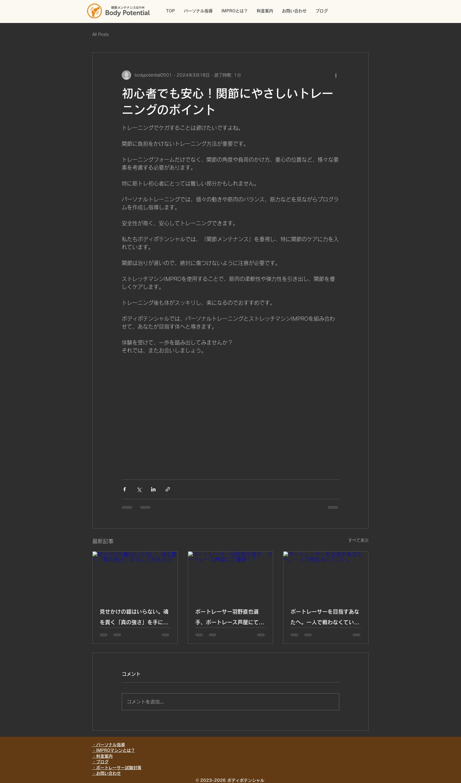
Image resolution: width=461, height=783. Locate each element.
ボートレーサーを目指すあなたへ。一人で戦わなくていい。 (324, 618)
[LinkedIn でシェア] (153, 489)
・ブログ (100, 762)
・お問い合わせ (106, 773)
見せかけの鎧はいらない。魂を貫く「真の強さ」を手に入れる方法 (134, 618)
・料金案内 (102, 756)
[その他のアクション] (335, 75)
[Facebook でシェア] (124, 489)
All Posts (100, 34)
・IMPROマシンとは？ (113, 750)
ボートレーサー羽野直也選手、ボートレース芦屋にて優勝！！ (229, 618)
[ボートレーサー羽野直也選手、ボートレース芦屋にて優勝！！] (230, 575)
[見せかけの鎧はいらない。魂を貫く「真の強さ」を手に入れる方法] (135, 575)
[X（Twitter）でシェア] (139, 489)
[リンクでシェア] (168, 489)
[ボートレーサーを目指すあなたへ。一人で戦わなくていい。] (325, 575)
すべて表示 (358, 540)
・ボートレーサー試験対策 (116, 768)
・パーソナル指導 (108, 745)
